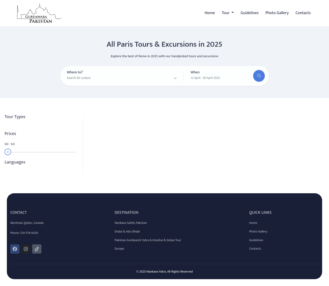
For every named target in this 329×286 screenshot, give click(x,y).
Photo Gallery (277, 13)
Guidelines (250, 13)
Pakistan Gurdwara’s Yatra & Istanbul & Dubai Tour (148, 243)
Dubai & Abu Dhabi (127, 234)
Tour (226, 13)
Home (210, 13)
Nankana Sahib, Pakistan (131, 226)
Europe (119, 251)
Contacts (303, 13)
